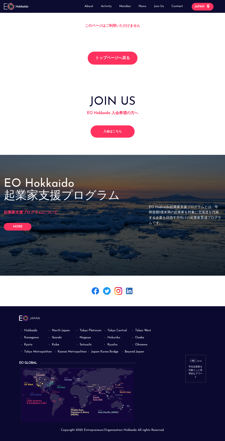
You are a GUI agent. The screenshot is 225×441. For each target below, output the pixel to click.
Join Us (159, 6)
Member (125, 6)
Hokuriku (113, 337)
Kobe (55, 344)
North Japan (61, 330)
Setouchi (86, 344)
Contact (177, 6)
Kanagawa (31, 337)
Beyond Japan (134, 351)
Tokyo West (143, 330)
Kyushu (112, 344)
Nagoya (85, 337)
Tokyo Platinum (90, 330)
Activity (106, 6)
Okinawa (141, 344)
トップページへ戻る (112, 58)
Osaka (139, 337)
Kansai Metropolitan (72, 351)
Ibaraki (57, 337)
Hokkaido (30, 330)
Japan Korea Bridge (104, 351)
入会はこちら (112, 131)
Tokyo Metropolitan (38, 351)
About (88, 6)
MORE (17, 226)
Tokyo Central (117, 330)
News (142, 6)
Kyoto (28, 344)
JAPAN (202, 6)
